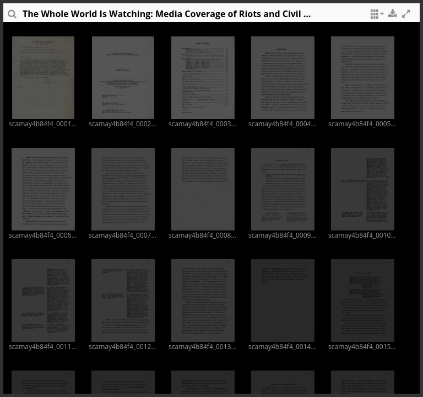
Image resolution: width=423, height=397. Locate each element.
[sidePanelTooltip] (11, 16)
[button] (375, 16)
